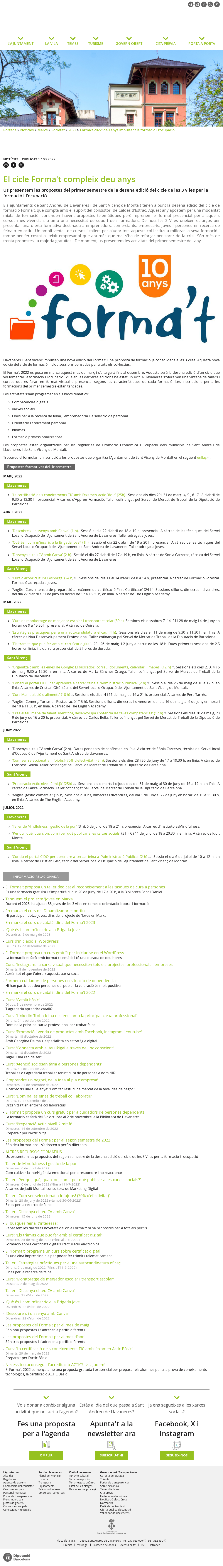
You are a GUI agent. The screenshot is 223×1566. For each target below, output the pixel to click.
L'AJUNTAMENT (21, 43)
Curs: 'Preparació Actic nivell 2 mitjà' (38, 1123)
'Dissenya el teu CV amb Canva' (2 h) (41, 554)
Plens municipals (13, 1499)
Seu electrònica (109, 1486)
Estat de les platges (81, 1486)
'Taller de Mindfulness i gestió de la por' (44, 826)
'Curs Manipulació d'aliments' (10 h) (41, 694)
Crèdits (67, 1545)
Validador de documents (115, 1513)
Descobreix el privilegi (82, 1489)
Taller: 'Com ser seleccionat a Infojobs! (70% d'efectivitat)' (57, 1195)
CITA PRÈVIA (165, 43)
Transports (45, 1482)
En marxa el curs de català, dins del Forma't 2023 (50, 922)
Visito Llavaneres (80, 1472)
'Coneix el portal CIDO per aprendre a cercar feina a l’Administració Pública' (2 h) (79, 683)
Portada (10, 130)
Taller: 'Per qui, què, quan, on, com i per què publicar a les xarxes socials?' (73, 1179)
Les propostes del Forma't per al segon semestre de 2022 (57, 1140)
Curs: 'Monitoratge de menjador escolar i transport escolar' (59, 1279)
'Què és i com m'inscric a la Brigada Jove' (43, 929)
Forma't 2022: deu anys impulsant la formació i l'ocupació (127, 130)
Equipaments (46, 1486)
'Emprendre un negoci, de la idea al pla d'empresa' (51, 1079)
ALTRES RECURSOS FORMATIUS (33, 1151)
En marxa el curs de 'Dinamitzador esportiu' (45, 910)
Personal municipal (14, 1492)
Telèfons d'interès (49, 1489)
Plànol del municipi (50, 1475)
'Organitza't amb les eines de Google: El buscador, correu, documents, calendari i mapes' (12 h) (91, 667)
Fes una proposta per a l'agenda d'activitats (46, 1433)
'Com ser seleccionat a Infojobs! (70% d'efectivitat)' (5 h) (58, 760)
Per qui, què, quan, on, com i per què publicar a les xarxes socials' (66, 833)
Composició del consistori (18, 1486)
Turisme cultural (79, 1475)
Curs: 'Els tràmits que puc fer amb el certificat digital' (53, 1235)
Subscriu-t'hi (111, 1455)
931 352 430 (155, 1540)
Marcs (42, 130)
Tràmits (104, 1479)
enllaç (202, 457)
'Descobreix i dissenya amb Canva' (37, 1313)
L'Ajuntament (12, 1472)
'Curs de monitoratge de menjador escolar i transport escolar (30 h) (68, 620)
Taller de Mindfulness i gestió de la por (41, 1163)
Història (43, 1479)
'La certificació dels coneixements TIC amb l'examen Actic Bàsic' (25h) (68, 494)
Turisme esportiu (79, 1479)
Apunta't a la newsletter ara (111, 1428)
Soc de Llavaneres (50, 1472)
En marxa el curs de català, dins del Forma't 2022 (50, 992)
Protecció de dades (104, 1545)
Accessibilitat (128, 1545)
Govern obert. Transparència (118, 1472)
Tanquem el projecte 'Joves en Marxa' (39, 898)
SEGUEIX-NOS (177, 1455)
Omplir (46, 1455)
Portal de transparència (17, 1496)
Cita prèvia (106, 1492)
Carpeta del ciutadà (112, 1475)
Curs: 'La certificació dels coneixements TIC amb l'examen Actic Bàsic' (69, 1348)
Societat (58, 130)
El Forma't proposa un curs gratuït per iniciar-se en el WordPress (64, 952)
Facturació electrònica (113, 1496)
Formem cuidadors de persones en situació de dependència (60, 980)
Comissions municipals (17, 1509)
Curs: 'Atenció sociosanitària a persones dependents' (53, 1064)
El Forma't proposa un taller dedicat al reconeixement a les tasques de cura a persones (85, 887)
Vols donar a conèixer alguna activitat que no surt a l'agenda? (46, 1408)
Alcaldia (8, 1475)
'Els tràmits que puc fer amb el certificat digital (51, 643)
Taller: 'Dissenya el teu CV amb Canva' (40, 1211)
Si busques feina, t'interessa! (31, 1223)
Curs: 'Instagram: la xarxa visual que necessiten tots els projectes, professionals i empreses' (89, 964)
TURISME (95, 43)
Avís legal (82, 1545)
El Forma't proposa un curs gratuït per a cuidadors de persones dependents (74, 1112)
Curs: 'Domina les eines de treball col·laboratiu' (48, 1096)
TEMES (72, 43)
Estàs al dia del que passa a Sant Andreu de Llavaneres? (111, 1408)
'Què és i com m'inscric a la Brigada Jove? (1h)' (51, 542)
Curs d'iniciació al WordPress (32, 941)
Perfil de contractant (112, 1506)
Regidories (9, 1479)
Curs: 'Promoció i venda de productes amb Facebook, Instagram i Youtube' (73, 1031)
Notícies (27, 130)
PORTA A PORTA (201, 43)
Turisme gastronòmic (82, 1482)
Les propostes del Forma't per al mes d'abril (45, 1336)
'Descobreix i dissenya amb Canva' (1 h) (45, 530)
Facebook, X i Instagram (177, 1428)
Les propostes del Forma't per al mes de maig (47, 1325)
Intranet (155, 1545)
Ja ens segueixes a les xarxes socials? (176, 1408)
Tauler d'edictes (109, 1489)
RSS (143, 1545)
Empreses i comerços (52, 1492)
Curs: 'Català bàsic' (22, 999)
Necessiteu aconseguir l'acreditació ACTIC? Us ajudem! (55, 1364)
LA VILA (51, 43)
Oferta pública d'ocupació (115, 1509)
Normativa (106, 1503)
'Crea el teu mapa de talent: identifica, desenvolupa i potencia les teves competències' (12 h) (87, 713)
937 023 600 (135, 1540)
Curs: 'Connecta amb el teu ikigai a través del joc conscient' (59, 1047)
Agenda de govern (14, 1482)
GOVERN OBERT (129, 43)
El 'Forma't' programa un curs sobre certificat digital (52, 1251)
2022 (72, 130)
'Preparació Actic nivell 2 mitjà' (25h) (42, 783)
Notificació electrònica (113, 1499)
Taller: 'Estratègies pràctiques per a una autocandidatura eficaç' (63, 1262)
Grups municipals (13, 1489)
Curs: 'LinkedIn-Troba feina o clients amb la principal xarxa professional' (71, 1015)
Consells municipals (15, 1506)
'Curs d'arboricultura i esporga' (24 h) (42, 578)
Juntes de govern (13, 1503)
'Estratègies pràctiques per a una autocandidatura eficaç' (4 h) (64, 632)
